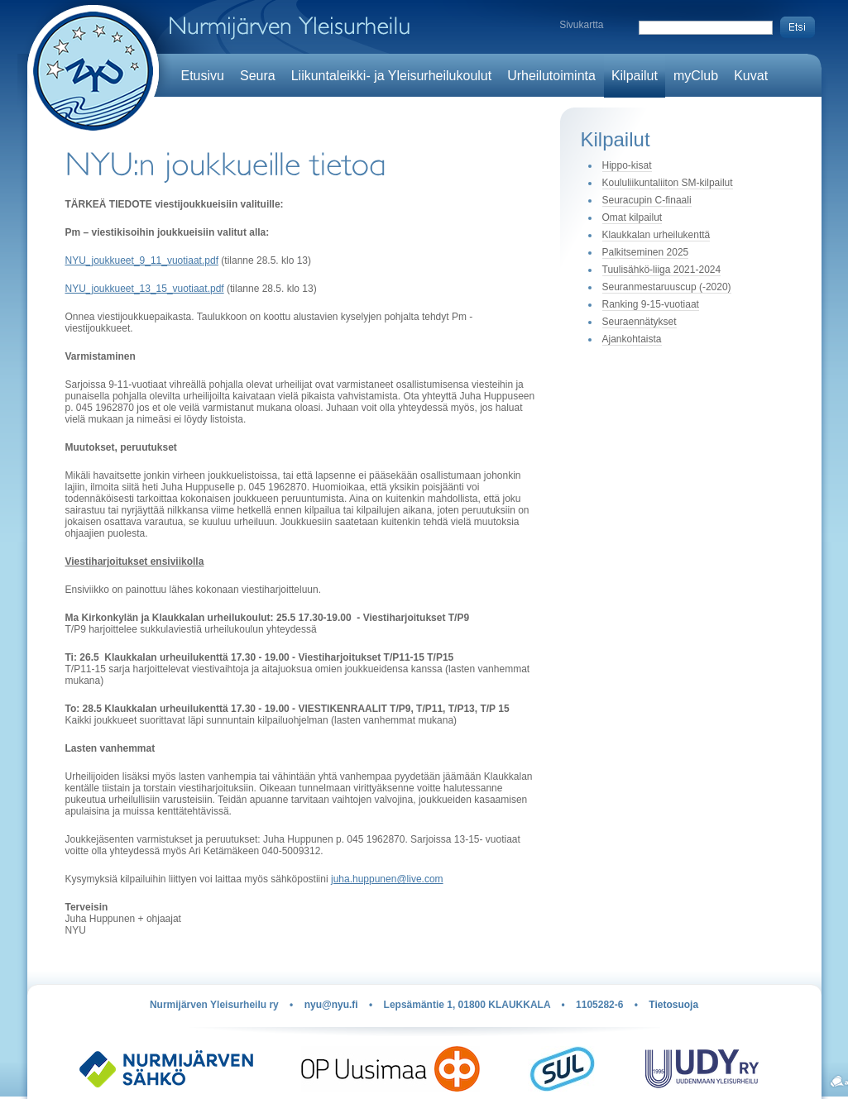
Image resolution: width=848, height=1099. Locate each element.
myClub (695, 76)
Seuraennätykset (639, 321)
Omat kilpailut (632, 217)
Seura (257, 76)
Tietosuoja (673, 1005)
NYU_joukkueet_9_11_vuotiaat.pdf (141, 260)
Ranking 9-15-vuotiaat (650, 304)
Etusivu (202, 76)
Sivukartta (581, 25)
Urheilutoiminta (551, 76)
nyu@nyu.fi (331, 1005)
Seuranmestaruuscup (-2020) (666, 287)
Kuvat (751, 76)
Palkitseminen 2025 (645, 252)
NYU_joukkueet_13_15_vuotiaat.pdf (144, 288)
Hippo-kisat (627, 165)
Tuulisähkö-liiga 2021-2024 (661, 269)
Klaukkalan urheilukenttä (656, 235)
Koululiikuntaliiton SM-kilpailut (667, 183)
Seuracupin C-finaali (647, 200)
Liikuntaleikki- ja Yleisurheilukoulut (391, 76)
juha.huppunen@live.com (387, 879)
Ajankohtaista (632, 339)
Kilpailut (634, 76)
